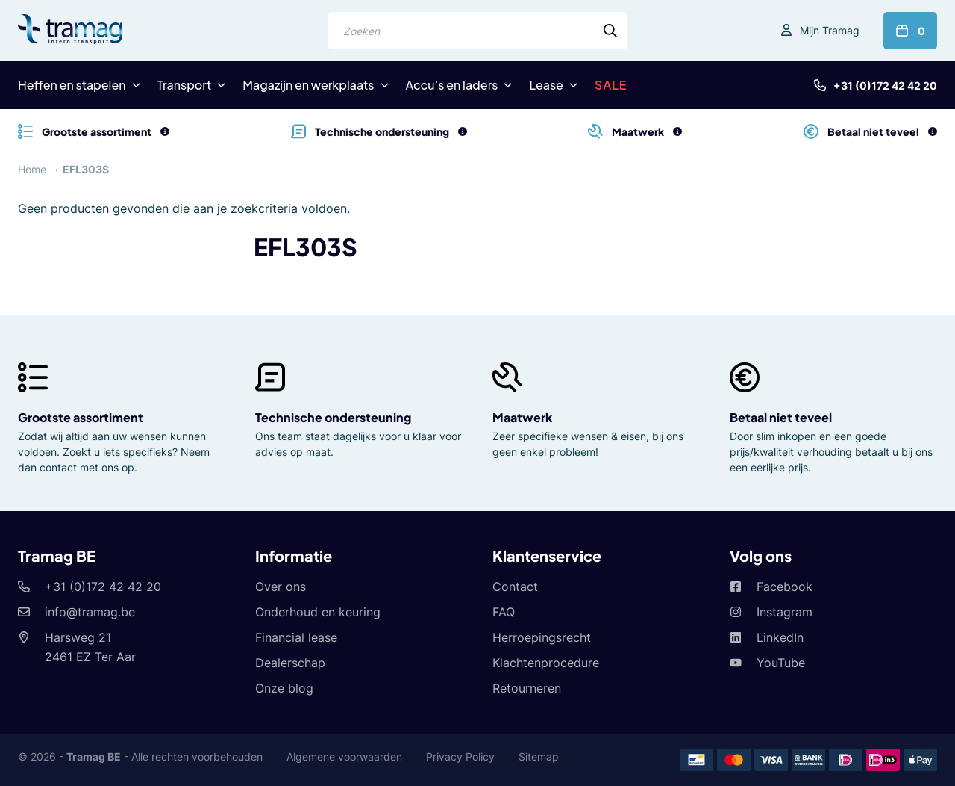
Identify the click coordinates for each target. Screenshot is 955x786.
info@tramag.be (90, 611)
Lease (546, 85)
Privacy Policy (460, 756)
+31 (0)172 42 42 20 (885, 85)
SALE (611, 85)
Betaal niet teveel (781, 417)
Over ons (280, 586)
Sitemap (539, 756)
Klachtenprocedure (545, 662)
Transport (184, 85)
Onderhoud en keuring (318, 611)
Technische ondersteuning (333, 417)
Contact (515, 586)
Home (32, 169)
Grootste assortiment (80, 417)
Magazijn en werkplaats (308, 85)
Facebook (784, 586)
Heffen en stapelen (72, 85)
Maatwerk (522, 417)
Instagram (784, 611)
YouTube (781, 662)
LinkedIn (780, 637)
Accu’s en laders (452, 85)
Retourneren (526, 688)
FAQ (503, 611)
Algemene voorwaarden (344, 756)
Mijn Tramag (830, 30)
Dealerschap (290, 662)
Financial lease (296, 637)
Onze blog (284, 688)
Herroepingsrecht (541, 637)
